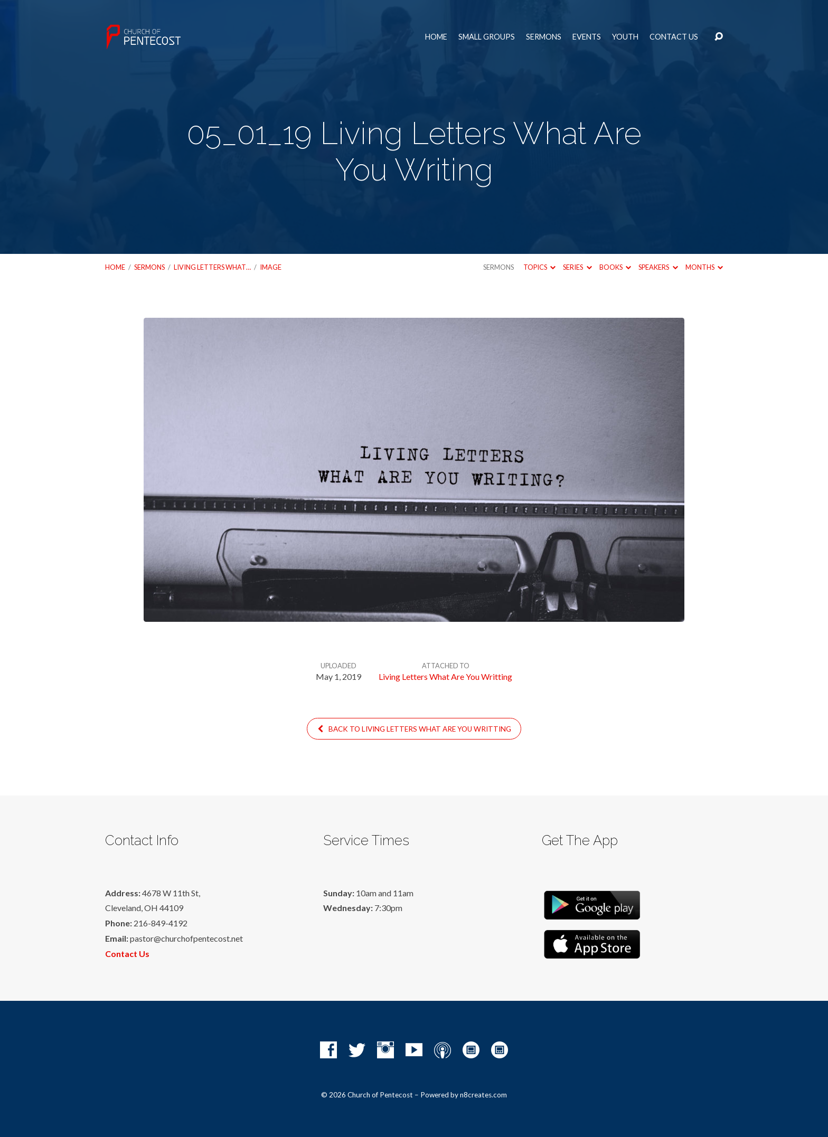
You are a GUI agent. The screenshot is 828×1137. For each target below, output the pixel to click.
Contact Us (674, 37)
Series (577, 267)
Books (615, 267)
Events (586, 37)
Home (436, 37)
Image (270, 267)
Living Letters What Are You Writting (445, 676)
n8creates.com (483, 1095)
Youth (625, 37)
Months (704, 267)
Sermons (543, 37)
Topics (539, 267)
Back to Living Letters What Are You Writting (414, 729)
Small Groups (486, 37)
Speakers (658, 267)
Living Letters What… (212, 267)
